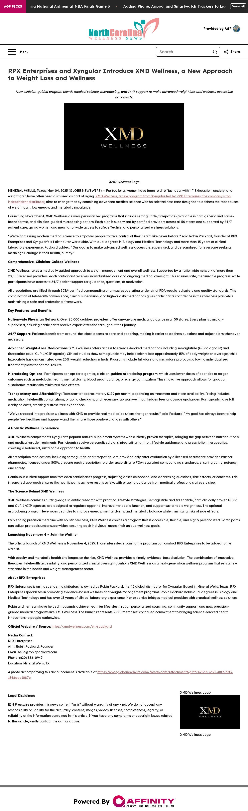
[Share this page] (231, 52)
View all (238, 6)
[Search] (183, 51)
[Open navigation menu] (18, 52)
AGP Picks (13, 6)
